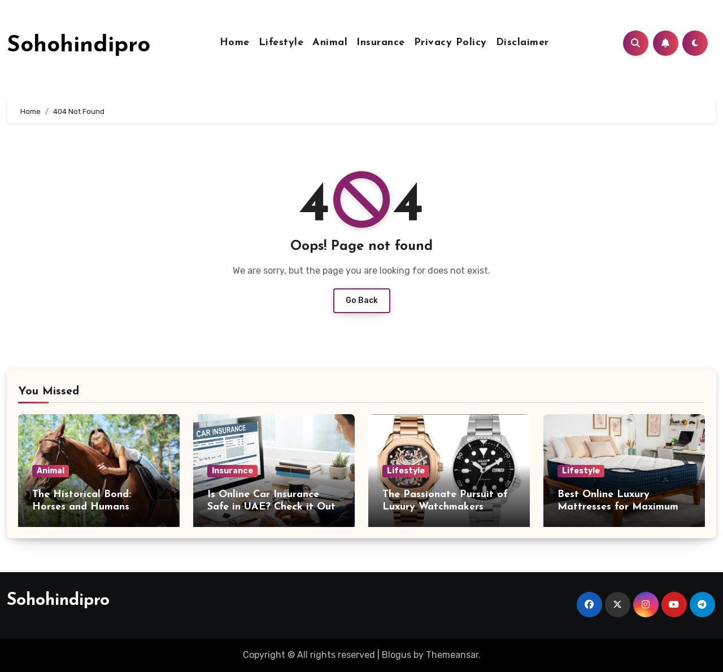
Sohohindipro (78, 45)
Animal (329, 42)
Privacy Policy (450, 42)
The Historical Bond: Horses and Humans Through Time (81, 506)
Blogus (396, 654)
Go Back (362, 300)
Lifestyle (281, 42)
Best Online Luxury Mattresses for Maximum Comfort (618, 506)
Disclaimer (522, 42)
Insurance (380, 42)
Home (235, 42)
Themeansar (452, 654)
